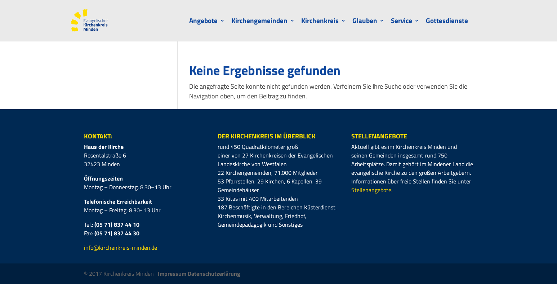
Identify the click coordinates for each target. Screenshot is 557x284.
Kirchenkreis (320, 22)
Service (401, 22)
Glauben (364, 22)
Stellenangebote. (371, 190)
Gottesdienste (447, 22)
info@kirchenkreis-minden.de (120, 247)
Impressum (173, 273)
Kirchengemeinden (259, 22)
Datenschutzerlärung (214, 273)
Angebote (203, 22)
